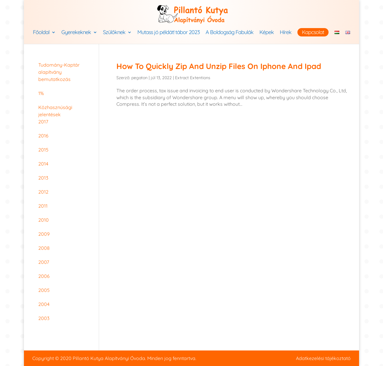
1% (41, 93)
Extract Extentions (192, 77)
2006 (44, 276)
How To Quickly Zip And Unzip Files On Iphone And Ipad (218, 66)
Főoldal (41, 33)
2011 (43, 206)
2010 (43, 220)
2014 (43, 164)
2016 (43, 136)
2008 (44, 248)
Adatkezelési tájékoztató (323, 358)
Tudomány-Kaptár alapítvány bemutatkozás (59, 72)
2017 (43, 122)
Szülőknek (114, 33)
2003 (43, 318)
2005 (44, 290)
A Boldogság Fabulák (229, 33)
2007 (43, 262)
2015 (43, 150)
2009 (44, 234)
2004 (43, 304)
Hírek (285, 33)
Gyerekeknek (76, 33)
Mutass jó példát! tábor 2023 (168, 33)
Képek (266, 33)
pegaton (139, 77)
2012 (43, 192)
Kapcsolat (313, 32)
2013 (43, 178)
